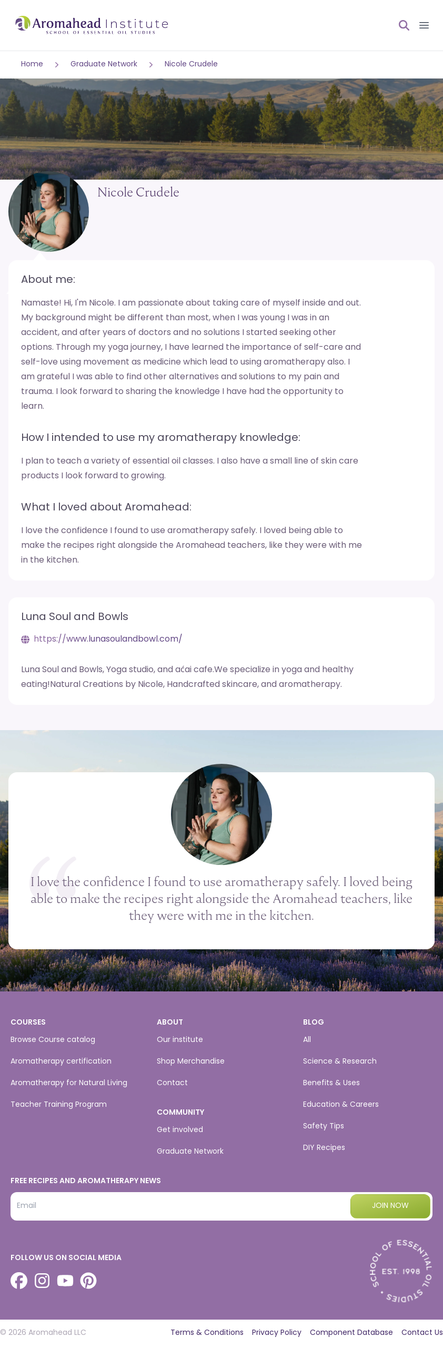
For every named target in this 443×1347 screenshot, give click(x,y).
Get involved (180, 1130)
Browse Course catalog (53, 1040)
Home (32, 64)
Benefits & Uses (331, 1083)
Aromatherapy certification (61, 1062)
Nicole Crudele (191, 64)
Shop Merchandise (191, 1062)
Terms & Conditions (207, 1333)
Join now (390, 1206)
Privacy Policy (276, 1333)
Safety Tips (323, 1126)
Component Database (351, 1333)
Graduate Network (104, 64)
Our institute (180, 1040)
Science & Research (340, 1062)
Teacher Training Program (59, 1105)
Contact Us (422, 1333)
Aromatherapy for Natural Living (69, 1083)
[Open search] (400, 25)
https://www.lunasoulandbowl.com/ (108, 639)
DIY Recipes (324, 1148)
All (307, 1040)
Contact (172, 1083)
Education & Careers (341, 1105)
